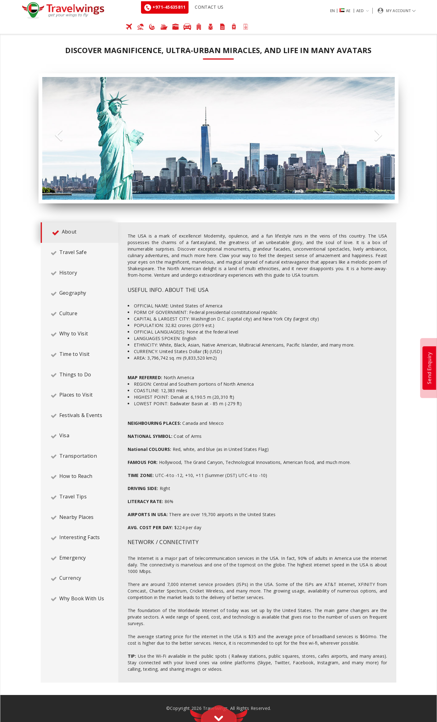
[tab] (79, 232)
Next (378, 135)
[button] (351, 11)
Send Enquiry (429, 368)
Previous (59, 135)
